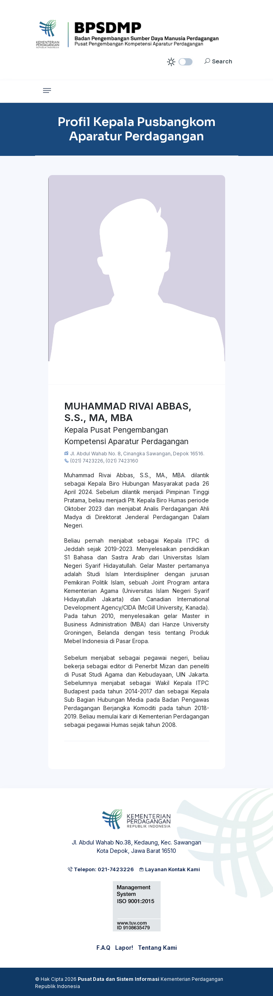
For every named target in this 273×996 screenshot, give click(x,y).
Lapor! (124, 947)
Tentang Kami (157, 947)
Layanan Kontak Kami (169, 869)
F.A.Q (103, 947)
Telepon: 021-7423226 (100, 869)
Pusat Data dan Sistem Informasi (118, 979)
